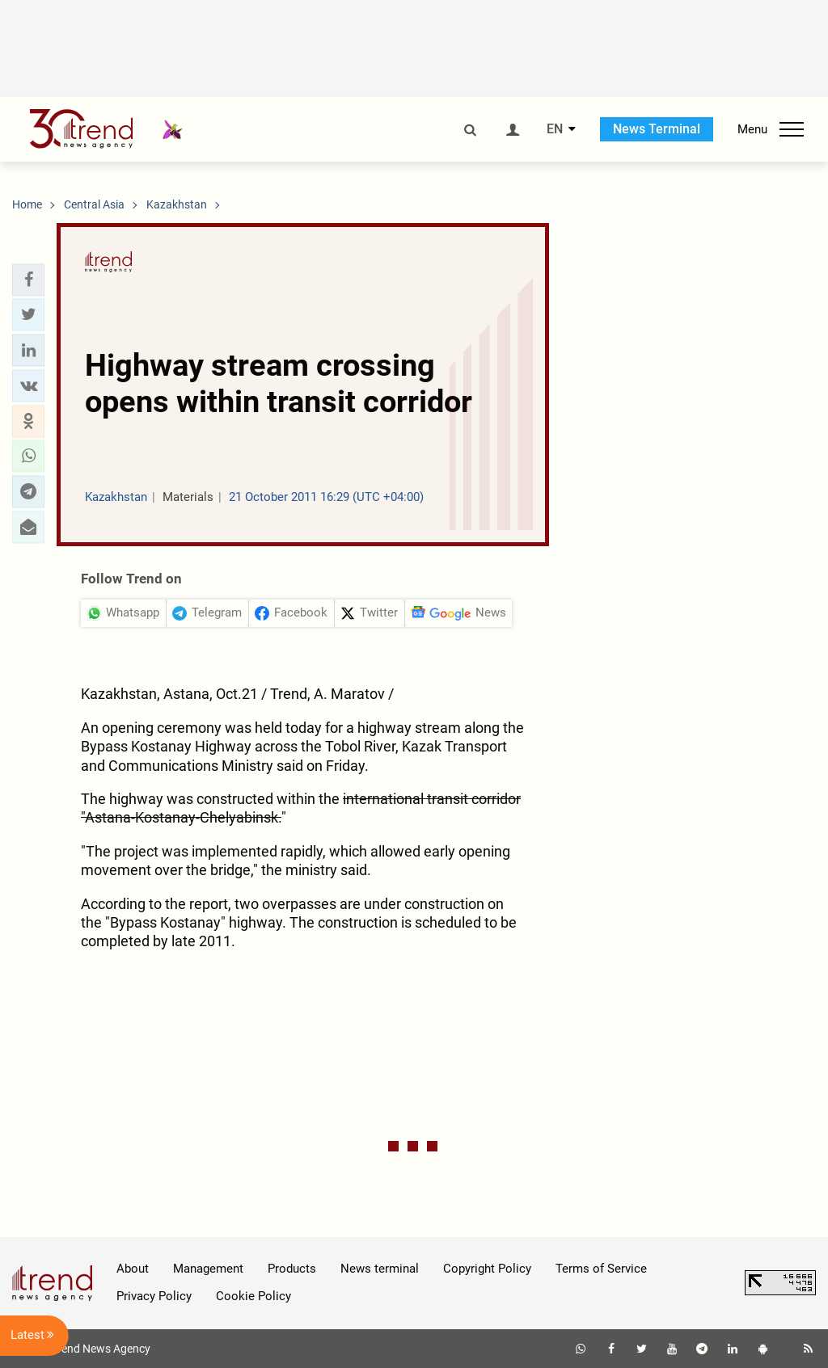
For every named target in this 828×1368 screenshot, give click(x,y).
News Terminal (656, 129)
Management (208, 1268)
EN (555, 129)
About (132, 1268)
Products (292, 1268)
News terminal (379, 1268)
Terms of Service (601, 1268)
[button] (28, 279)
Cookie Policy (253, 1296)
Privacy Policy (154, 1296)
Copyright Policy (487, 1268)
